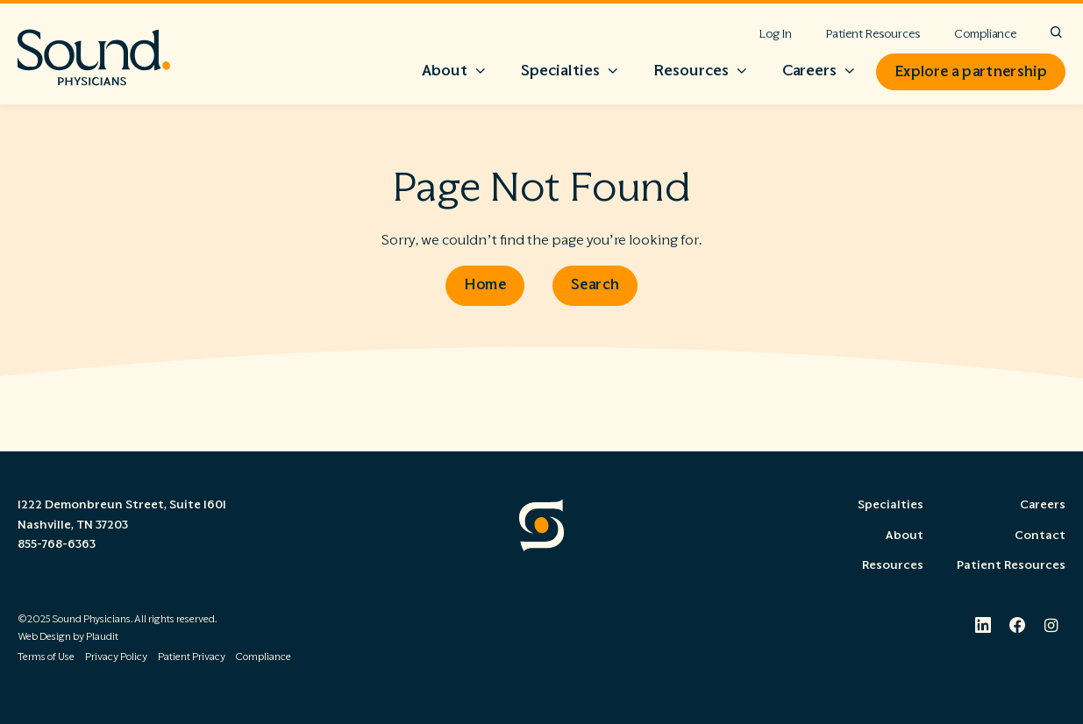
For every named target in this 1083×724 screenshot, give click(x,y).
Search (595, 284)
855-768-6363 (57, 544)
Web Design (44, 636)
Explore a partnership (970, 72)
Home (485, 284)
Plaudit (102, 636)
